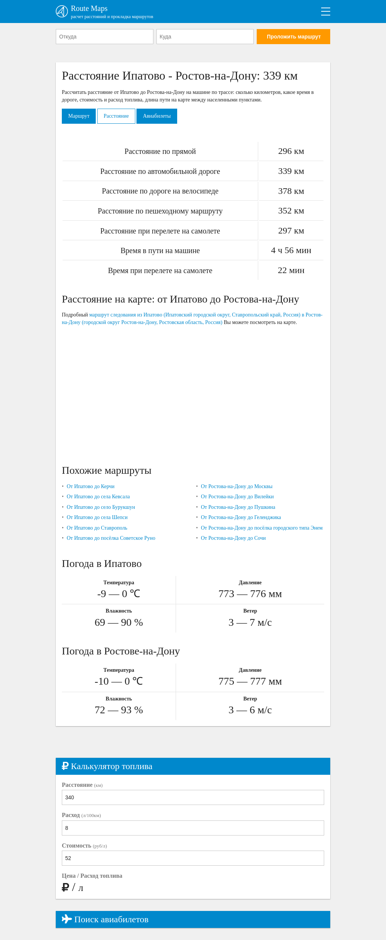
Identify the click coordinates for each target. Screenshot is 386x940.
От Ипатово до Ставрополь (97, 528)
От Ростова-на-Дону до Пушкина (238, 507)
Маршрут (78, 116)
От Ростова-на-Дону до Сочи (233, 538)
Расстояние (116, 116)
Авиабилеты (157, 116)
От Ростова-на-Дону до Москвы (237, 486)
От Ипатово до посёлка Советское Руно (111, 538)
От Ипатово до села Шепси (97, 517)
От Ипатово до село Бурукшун (101, 507)
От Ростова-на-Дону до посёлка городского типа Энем (262, 528)
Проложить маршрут (294, 37)
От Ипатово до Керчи (91, 486)
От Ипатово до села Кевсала (98, 496)
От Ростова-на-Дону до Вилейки (237, 496)
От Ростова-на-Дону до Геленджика (241, 517)
